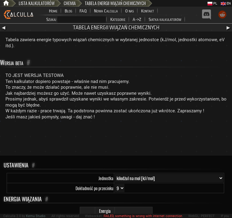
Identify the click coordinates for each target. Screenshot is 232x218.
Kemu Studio (35, 216)
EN (226, 3)
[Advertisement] (116, 139)
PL (212, 3)
